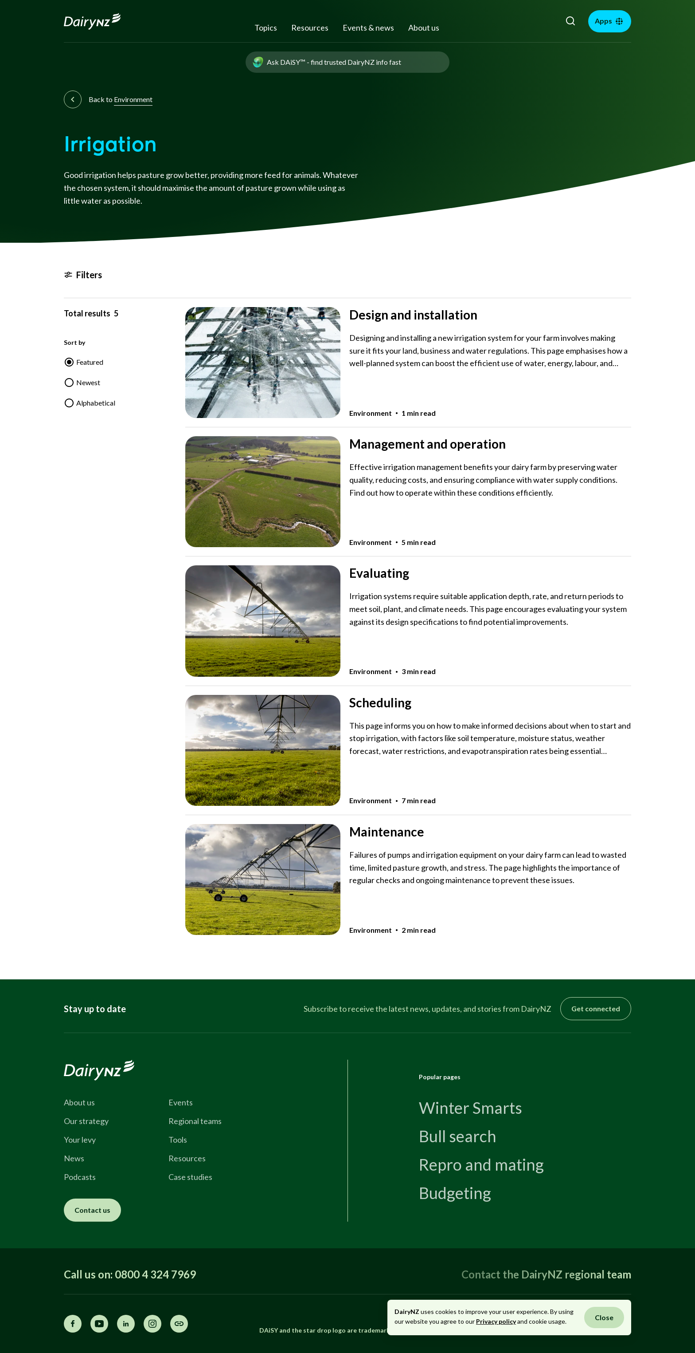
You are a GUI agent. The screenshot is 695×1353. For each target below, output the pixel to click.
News (74, 1158)
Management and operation (427, 443)
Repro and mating (481, 1164)
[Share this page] (179, 1324)
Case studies (190, 1177)
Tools (177, 1140)
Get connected (595, 1008)
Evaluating (379, 572)
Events (180, 1102)
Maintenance (386, 831)
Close (604, 1317)
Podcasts (80, 1177)
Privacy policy (496, 1321)
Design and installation (413, 314)
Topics (265, 27)
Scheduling (380, 702)
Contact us (92, 1210)
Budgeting (455, 1193)
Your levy (80, 1140)
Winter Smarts (470, 1108)
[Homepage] (102, 21)
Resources (309, 27)
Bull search (457, 1136)
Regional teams (195, 1121)
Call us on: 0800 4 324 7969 (130, 1274)
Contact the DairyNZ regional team (546, 1274)
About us (423, 27)
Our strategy (86, 1121)
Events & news (368, 27)
